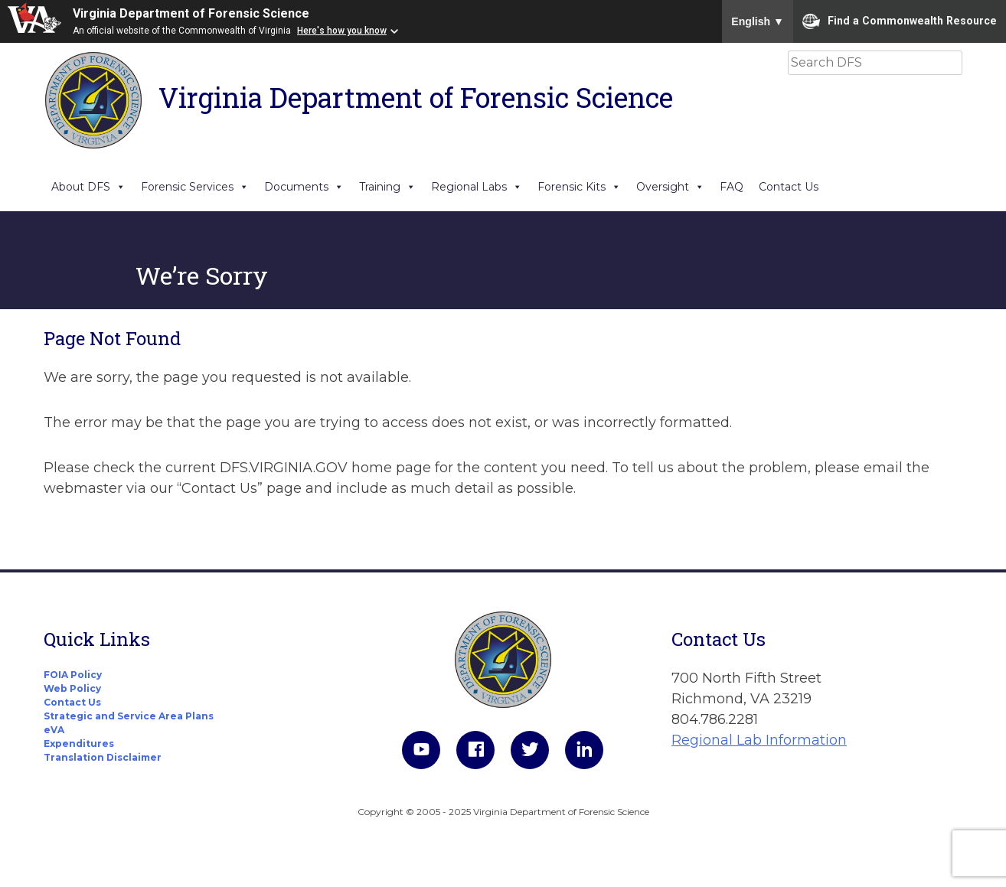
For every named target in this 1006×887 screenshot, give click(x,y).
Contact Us (788, 187)
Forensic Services (195, 186)
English (757, 21)
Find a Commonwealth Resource (899, 21)
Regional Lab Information (759, 740)
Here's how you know (342, 30)
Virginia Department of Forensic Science (191, 13)
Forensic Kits (579, 186)
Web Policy (72, 688)
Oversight (670, 186)
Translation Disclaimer (103, 757)
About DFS (88, 186)
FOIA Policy (73, 674)
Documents (304, 186)
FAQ (731, 187)
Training (387, 186)
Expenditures (79, 743)
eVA (54, 729)
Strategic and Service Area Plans (129, 716)
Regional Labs (476, 186)
